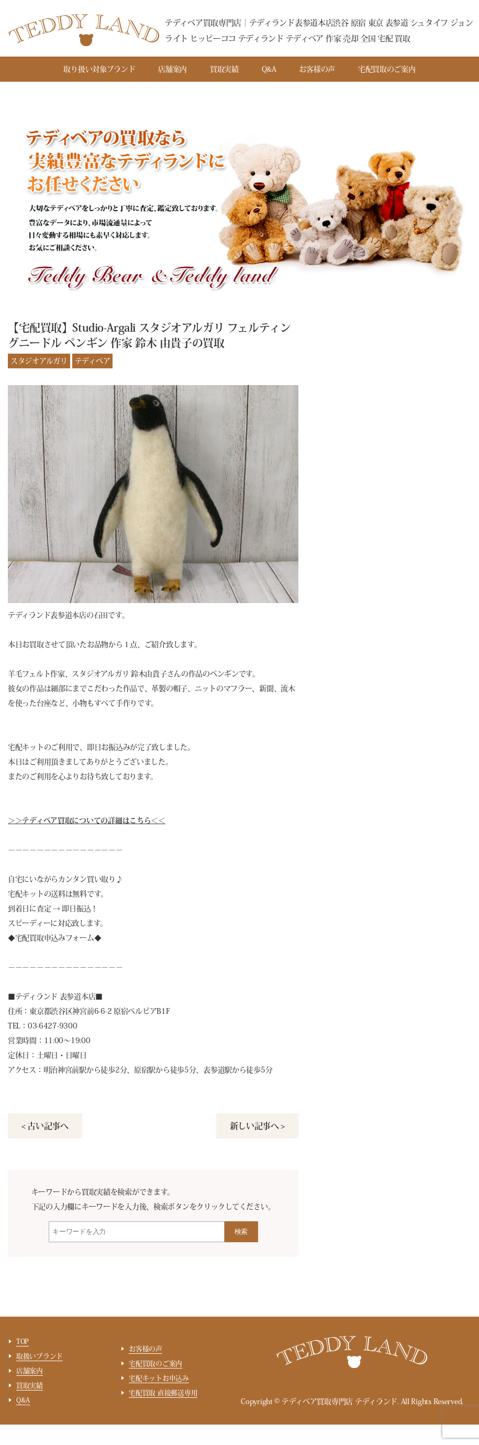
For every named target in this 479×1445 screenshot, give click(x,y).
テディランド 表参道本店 (55, 996)
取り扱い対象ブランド (99, 69)
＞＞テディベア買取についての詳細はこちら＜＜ (86, 820)
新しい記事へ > (257, 1126)
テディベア (92, 361)
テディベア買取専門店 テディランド (339, 1401)
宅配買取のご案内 (387, 69)
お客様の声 (317, 69)
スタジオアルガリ (39, 361)
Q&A (269, 69)
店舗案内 (172, 69)
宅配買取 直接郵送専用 (163, 1392)
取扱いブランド (39, 1356)
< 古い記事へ (45, 1126)
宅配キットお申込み (159, 1378)
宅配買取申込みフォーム (54, 938)
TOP (22, 1341)
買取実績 (224, 69)
